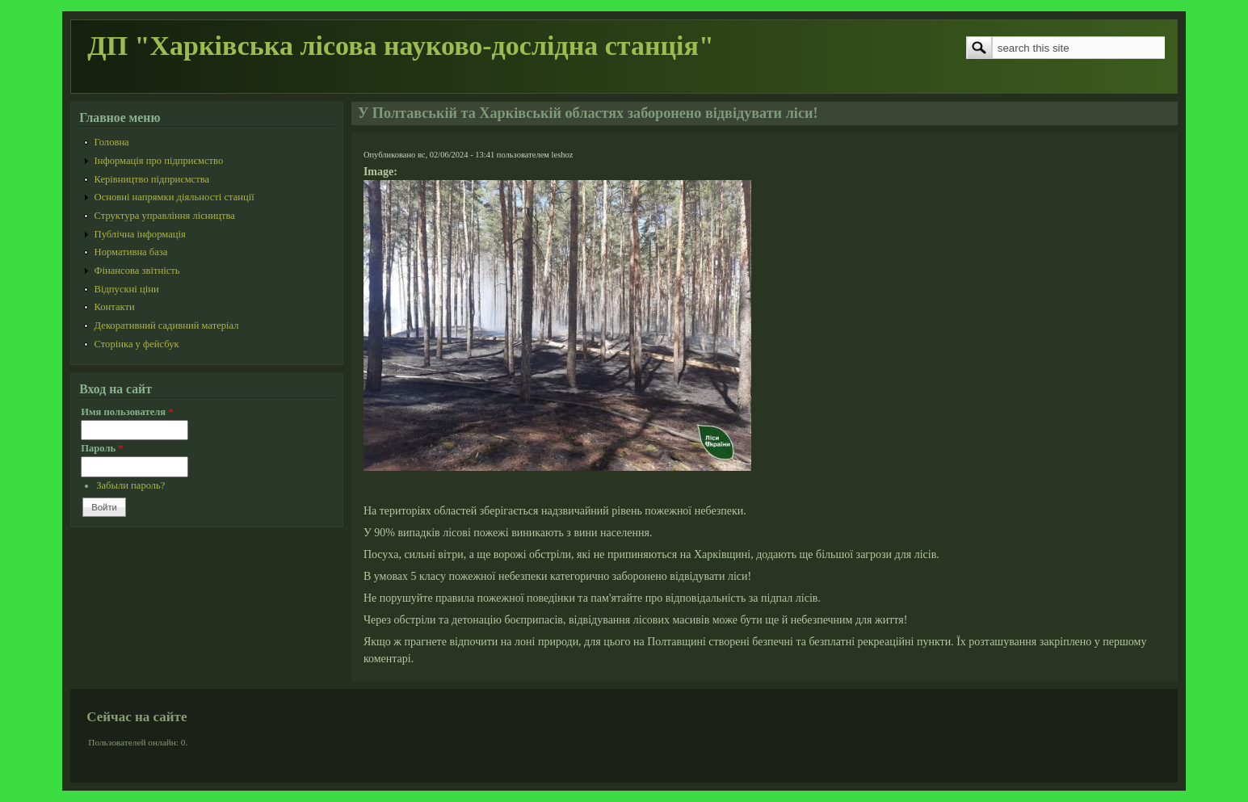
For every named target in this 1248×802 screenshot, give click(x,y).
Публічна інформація (140, 234)
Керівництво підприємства (152, 179)
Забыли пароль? (130, 485)
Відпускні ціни (127, 289)
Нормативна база (131, 252)
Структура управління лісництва (165, 215)
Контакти (115, 307)
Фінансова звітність (137, 270)
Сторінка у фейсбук (137, 344)
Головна (112, 142)
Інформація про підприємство (159, 160)
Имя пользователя (127, 412)
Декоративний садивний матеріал (167, 325)
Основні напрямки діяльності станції (174, 197)
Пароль (102, 448)
